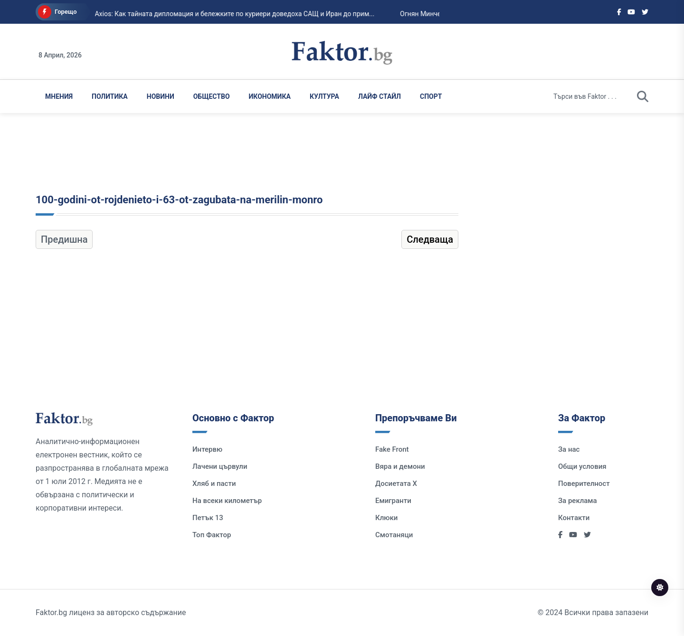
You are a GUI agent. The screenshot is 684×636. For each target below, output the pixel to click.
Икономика (270, 96)
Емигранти (393, 500)
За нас (569, 449)
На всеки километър (227, 500)
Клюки (386, 517)
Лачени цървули (219, 466)
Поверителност (584, 483)
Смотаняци (394, 535)
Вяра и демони (400, 466)
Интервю (207, 449)
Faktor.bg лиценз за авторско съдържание (111, 612)
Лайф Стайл (379, 96)
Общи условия (582, 466)
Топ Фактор (211, 535)
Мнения (59, 96)
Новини (160, 96)
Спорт (431, 96)
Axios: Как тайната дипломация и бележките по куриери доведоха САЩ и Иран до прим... (199, 14)
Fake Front (392, 449)
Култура (324, 96)
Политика (110, 96)
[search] (642, 96)
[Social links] (619, 12)
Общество (211, 96)
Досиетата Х (396, 483)
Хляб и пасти (214, 483)
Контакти (573, 517)
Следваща (430, 239)
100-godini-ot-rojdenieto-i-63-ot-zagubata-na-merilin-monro (179, 200)
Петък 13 (207, 517)
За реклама (577, 500)
